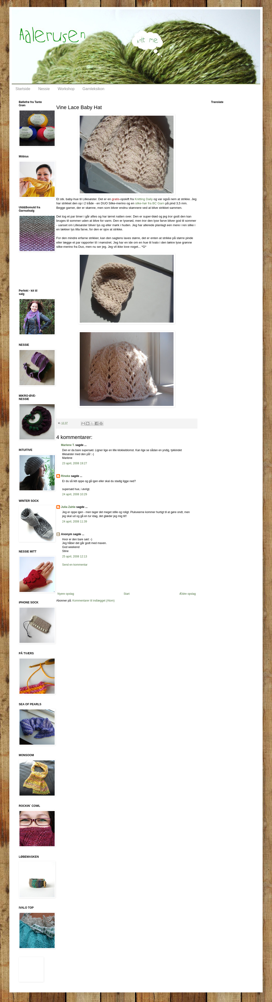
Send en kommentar (74, 564)
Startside (22, 89)
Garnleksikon (93, 89)
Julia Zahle (68, 507)
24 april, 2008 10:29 (74, 494)
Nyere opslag (65, 593)
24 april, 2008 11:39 (74, 521)
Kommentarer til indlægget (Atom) (93, 600)
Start (126, 593)
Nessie (44, 89)
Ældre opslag (187, 593)
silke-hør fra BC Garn (149, 203)
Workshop (66, 89)
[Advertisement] (33, 270)
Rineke (65, 476)
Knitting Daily (144, 199)
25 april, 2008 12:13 (74, 556)
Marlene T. (68, 445)
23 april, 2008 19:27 (74, 463)
